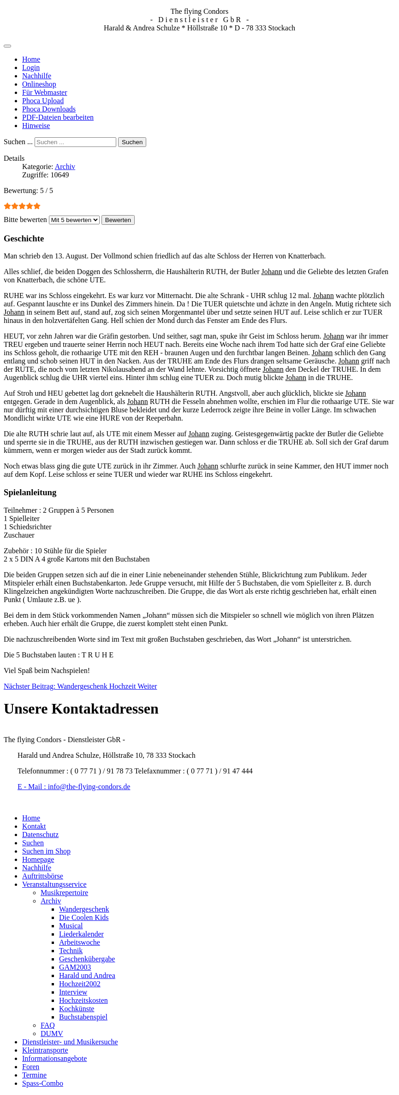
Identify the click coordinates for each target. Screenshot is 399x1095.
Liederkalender (81, 934)
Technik (71, 950)
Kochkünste (76, 1009)
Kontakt (34, 826)
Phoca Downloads (49, 109)
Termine (34, 1075)
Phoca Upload (43, 101)
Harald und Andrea (87, 975)
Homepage (38, 859)
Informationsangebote (54, 1058)
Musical (71, 926)
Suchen (132, 142)
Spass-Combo (42, 1083)
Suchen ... (18, 142)
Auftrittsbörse (42, 876)
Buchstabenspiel (83, 1017)
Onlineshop (39, 84)
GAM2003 (75, 967)
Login (31, 67)
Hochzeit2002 (80, 984)
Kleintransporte (45, 1050)
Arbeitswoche (79, 942)
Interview (73, 992)
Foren (30, 1067)
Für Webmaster (44, 92)
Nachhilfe (36, 76)
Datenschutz (40, 834)
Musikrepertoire (64, 892)
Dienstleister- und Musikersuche (70, 1042)
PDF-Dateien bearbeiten (58, 117)
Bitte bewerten (25, 219)
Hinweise (36, 125)
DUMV (52, 1033)
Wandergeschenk (84, 909)
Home (31, 59)
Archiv (65, 166)
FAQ (48, 1025)
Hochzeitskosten (83, 1000)
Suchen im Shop (46, 851)
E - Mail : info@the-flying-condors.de (74, 787)
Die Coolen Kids (84, 917)
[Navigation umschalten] (7, 46)
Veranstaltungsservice (54, 884)
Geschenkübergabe (87, 959)
